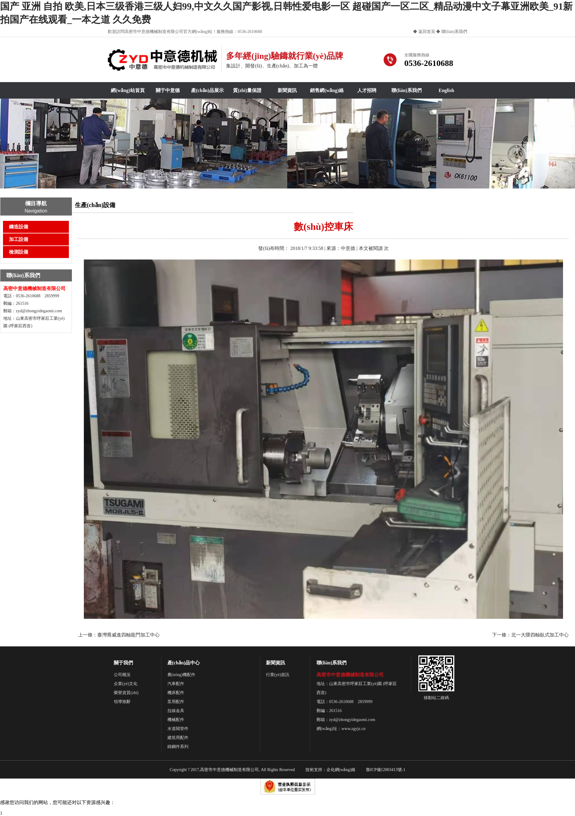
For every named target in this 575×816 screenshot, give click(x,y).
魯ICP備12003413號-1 (385, 769)
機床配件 (175, 692)
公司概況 (122, 674)
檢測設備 (18, 251)
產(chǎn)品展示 (207, 90)
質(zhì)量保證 (247, 90)
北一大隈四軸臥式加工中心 (540, 634)
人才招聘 (366, 90)
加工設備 (18, 239)
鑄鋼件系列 (177, 746)
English (446, 90)
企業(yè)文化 (125, 683)
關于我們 (123, 662)
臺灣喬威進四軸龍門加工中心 (128, 634)
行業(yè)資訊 (278, 674)
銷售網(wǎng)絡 (327, 90)
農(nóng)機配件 (181, 674)
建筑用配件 (177, 737)
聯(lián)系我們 (453, 31)
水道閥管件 (177, 728)
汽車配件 (175, 683)
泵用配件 (175, 701)
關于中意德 (168, 90)
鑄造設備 (18, 226)
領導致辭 (122, 701)
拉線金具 (175, 710)
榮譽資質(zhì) (126, 692)
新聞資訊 (287, 90)
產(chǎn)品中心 (183, 662)
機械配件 (175, 719)
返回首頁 (426, 31)
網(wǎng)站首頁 (127, 90)
